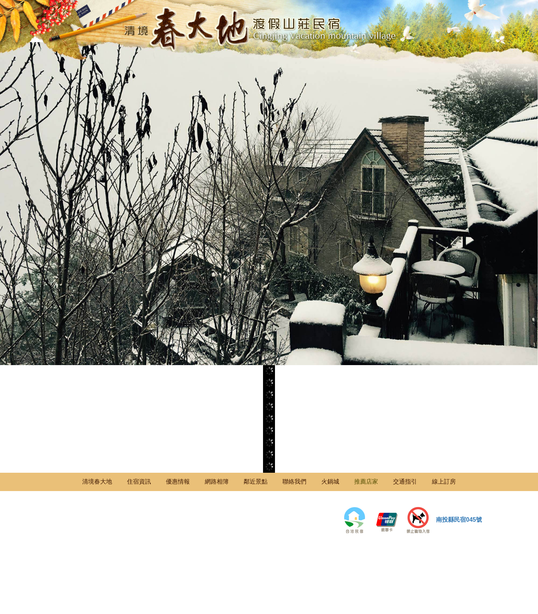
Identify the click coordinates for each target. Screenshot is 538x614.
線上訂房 (444, 481)
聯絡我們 (294, 481)
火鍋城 (330, 481)
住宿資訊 (139, 481)
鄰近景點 (256, 481)
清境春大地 (97, 481)
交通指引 (405, 481)
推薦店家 (366, 481)
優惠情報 (178, 481)
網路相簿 (217, 481)
